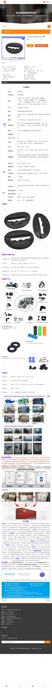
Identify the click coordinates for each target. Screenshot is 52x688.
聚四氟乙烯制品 (5, 658)
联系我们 (48, 682)
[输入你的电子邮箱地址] (24, 673)
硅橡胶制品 (4, 632)
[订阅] (49, 673)
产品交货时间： (6, 71)
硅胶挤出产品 (5, 637)
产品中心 (27, 682)
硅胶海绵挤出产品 (6, 639)
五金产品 (4, 651)
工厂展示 (38, 682)
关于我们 (32, 682)
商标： (25, 75)
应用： (4, 75)
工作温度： (5, 68)
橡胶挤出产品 (5, 642)
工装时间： (27, 68)
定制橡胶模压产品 (6, 630)
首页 (23, 682)
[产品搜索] (25, 26)
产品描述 (5, 82)
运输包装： (5, 77)
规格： (25, 77)
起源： (4, 79)
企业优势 (43, 682)
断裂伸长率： (27, 66)
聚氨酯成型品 (5, 655)
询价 (30, 45)
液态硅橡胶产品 (5, 653)
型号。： (5, 66)
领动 (40, 677)
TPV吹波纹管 (5, 662)
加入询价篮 (43, 45)
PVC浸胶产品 (5, 660)
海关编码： (27, 79)
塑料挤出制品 (5, 644)
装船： (25, 71)
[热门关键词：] (49, 26)
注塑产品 (4, 635)
